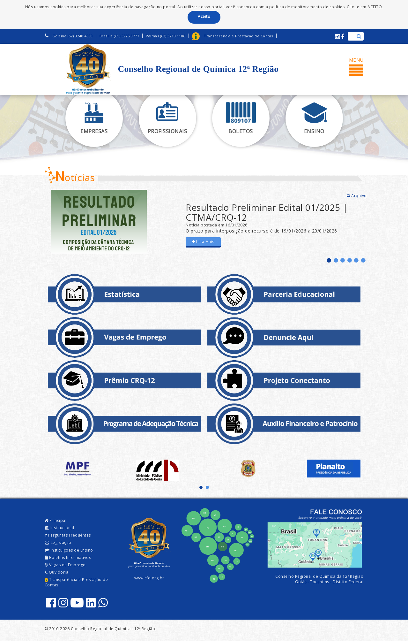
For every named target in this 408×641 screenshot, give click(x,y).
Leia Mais (203, 241)
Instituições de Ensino (69, 550)
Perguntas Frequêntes (68, 535)
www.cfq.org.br (149, 578)
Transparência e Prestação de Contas (76, 582)
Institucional (59, 527)
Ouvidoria (57, 572)
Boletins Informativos (68, 557)
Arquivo (357, 195)
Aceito (204, 16)
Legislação (58, 542)
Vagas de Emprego (65, 565)
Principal (56, 520)
